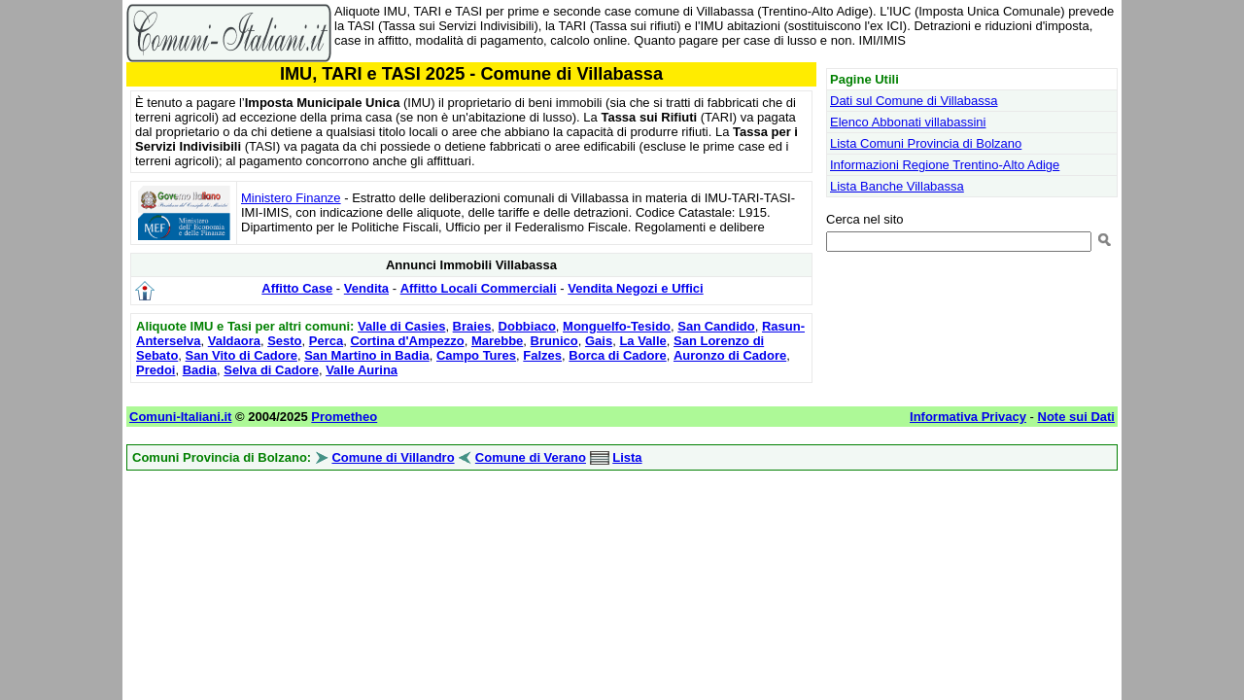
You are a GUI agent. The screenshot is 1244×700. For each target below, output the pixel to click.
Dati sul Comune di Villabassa (913, 100)
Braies (472, 326)
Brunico (554, 340)
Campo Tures (476, 355)
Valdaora (234, 340)
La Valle (642, 340)
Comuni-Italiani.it (180, 416)
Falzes (542, 355)
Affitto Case (296, 288)
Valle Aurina (361, 370)
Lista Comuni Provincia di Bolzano (925, 143)
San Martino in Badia (367, 355)
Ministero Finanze (291, 198)
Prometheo (344, 416)
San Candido (715, 326)
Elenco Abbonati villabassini (907, 122)
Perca (326, 340)
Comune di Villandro (392, 457)
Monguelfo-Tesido (617, 326)
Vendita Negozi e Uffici (635, 288)
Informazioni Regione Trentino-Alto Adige (944, 165)
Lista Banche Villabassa (897, 186)
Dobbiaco (527, 326)
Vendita (366, 288)
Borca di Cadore (617, 355)
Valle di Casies (401, 326)
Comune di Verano (530, 457)
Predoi (155, 370)
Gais (598, 340)
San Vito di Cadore (241, 355)
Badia (200, 370)
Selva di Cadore (271, 370)
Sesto (284, 340)
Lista (626, 457)
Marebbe (497, 340)
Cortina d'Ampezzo (407, 340)
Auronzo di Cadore (730, 355)
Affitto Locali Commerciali (478, 288)
